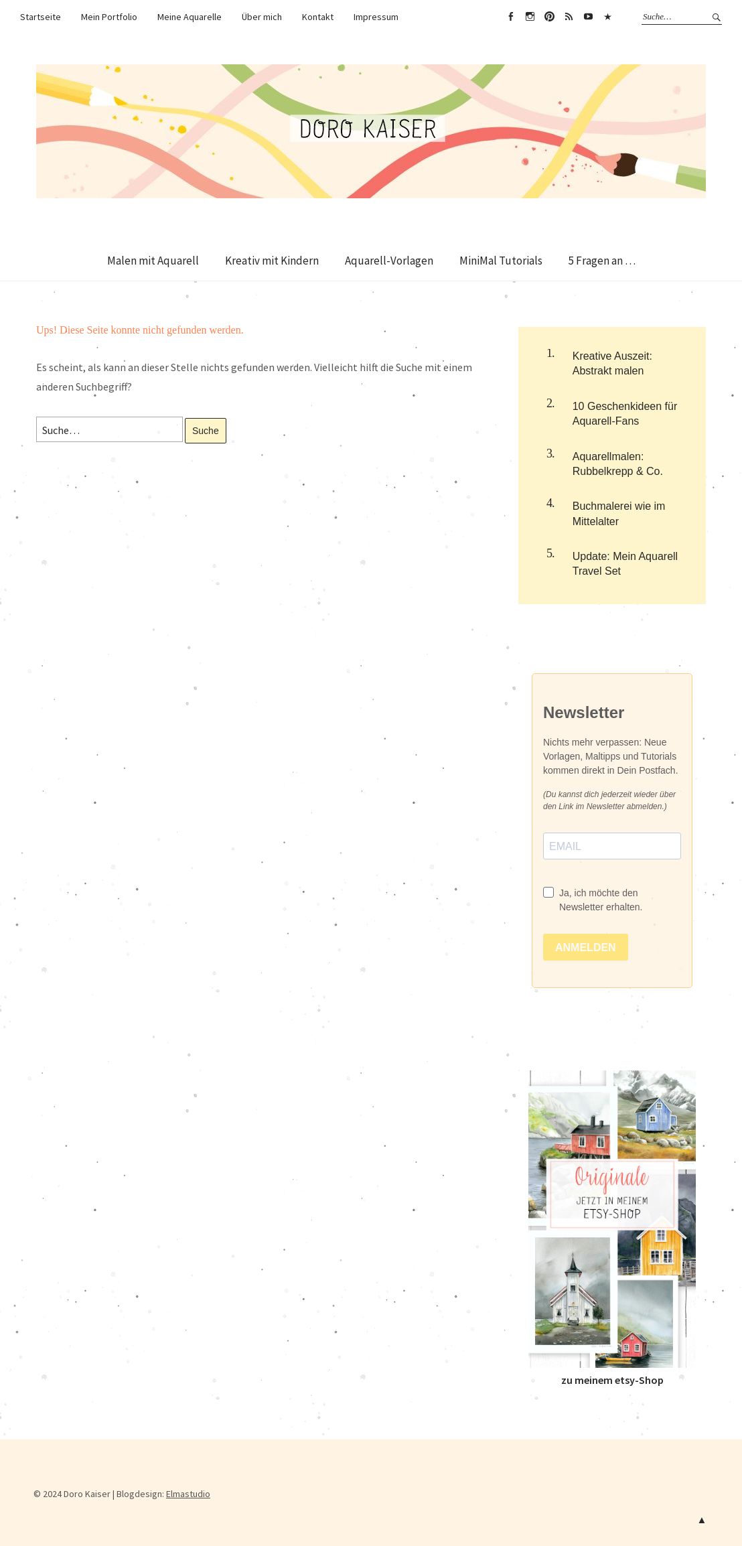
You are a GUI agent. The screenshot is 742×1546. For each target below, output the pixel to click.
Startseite (40, 17)
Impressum (376, 17)
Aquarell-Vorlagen (389, 260)
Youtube (588, 17)
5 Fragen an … (602, 260)
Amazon (607, 17)
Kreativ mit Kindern (272, 260)
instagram (530, 17)
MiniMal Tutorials (500, 260)
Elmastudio (188, 1494)
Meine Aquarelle (189, 17)
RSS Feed (569, 17)
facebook (510, 17)
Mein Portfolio (109, 17)
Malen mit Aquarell (153, 260)
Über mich (262, 17)
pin (549, 17)
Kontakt (317, 17)
